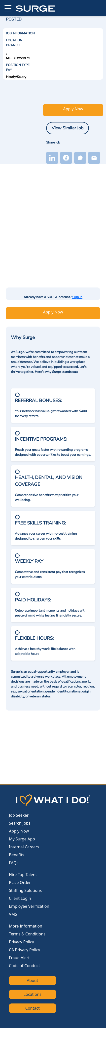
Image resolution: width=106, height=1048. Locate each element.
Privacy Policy (21, 942)
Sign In (77, 297)
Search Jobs (19, 823)
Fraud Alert (19, 957)
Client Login (20, 898)
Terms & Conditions (27, 934)
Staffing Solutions (25, 890)
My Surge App (22, 839)
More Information (25, 926)
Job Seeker (19, 815)
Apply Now (73, 109)
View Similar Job (67, 128)
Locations (32, 994)
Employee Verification (29, 906)
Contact (32, 1008)
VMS (13, 914)
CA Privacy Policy (24, 950)
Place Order (20, 882)
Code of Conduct (24, 965)
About (32, 980)
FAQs (13, 862)
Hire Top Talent (23, 874)
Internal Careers (24, 847)
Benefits (16, 854)
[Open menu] (7, 8)
